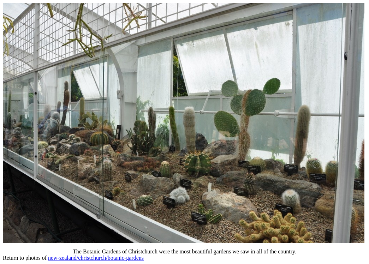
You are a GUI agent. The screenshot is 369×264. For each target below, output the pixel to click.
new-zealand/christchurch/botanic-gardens (96, 258)
